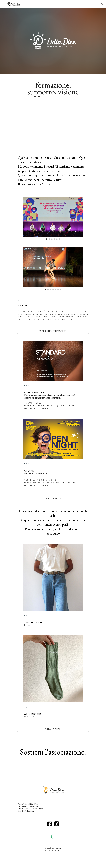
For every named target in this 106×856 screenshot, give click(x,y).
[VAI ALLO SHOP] (53, 729)
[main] (53, 87)
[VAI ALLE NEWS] (53, 498)
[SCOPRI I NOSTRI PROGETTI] (53, 331)
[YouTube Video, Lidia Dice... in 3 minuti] (53, 125)
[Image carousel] (53, 218)
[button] (3, 4)
